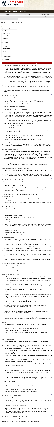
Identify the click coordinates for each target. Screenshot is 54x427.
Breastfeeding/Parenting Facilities (8, 36)
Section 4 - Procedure (4, 42)
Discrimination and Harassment (7, 53)
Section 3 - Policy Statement (5, 31)
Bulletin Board (23, 9)
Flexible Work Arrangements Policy (28, 145)
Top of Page (50, 94)
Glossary (48, 9)
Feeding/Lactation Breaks (6, 33)
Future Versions (27, 16)
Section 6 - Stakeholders (5, 59)
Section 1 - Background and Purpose (6, 28)
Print (45, 16)
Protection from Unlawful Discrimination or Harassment (9, 40)
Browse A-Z (9, 9)
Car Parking (4, 51)
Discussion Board (35, 9)
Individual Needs (5, 38)
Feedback (9, 19)
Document (15, 11)
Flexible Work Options (6, 35)
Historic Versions (9, 16)
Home (2, 9)
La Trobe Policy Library (7, 11)
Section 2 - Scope (3, 30)
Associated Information (45, 14)
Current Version (9, 14)
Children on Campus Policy (13, 278)
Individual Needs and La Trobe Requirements (7, 45)
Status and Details (27, 14)
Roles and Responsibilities (7, 56)
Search (15, 9)
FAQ (43, 9)
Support (4, 54)
